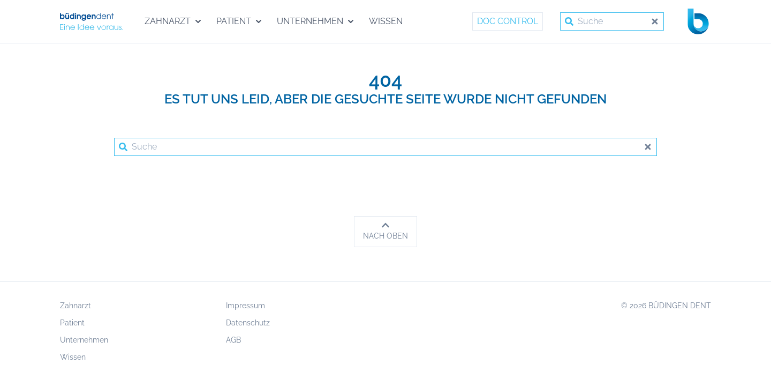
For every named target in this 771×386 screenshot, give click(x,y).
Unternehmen (84, 340)
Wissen (73, 357)
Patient (72, 322)
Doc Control (507, 21)
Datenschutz (248, 322)
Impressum (245, 305)
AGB (233, 340)
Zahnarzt (75, 305)
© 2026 (666, 305)
